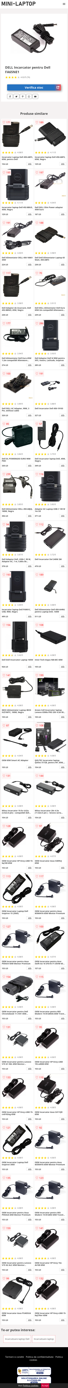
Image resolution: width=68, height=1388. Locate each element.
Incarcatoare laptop (44, 1338)
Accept (45, 1385)
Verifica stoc (43, 87)
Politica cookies (30, 1385)
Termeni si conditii (14, 1356)
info (29, 164)
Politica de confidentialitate (39, 1356)
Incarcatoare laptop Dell (17, 1338)
